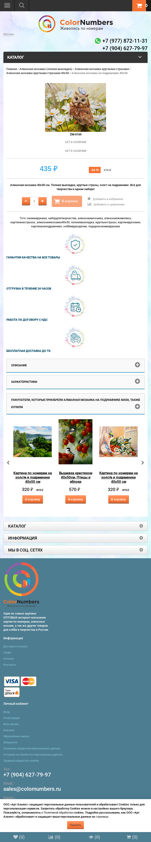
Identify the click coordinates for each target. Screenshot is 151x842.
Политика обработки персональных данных (31, 748)
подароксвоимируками (104, 226)
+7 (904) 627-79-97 (27, 775)
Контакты (9, 664)
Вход (6, 712)
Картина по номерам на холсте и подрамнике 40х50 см (32, 477)
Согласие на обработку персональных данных (33, 754)
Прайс (7, 652)
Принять (75, 825)
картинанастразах (22, 222)
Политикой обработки (58, 812)
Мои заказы (11, 724)
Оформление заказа (16, 736)
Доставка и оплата (15, 646)
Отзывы (8, 658)
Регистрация (11, 718)
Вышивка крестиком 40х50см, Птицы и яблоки (75, 477)
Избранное (10, 742)
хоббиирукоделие (75, 226)
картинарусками (129, 222)
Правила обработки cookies (21, 760)
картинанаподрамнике (46, 226)
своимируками (37, 218)
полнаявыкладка (82, 222)
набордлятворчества (62, 218)
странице (102, 816)
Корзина (8, 730)
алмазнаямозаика (90, 218)
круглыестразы (105, 222)
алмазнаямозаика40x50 (53, 222)
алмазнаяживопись (117, 218)
